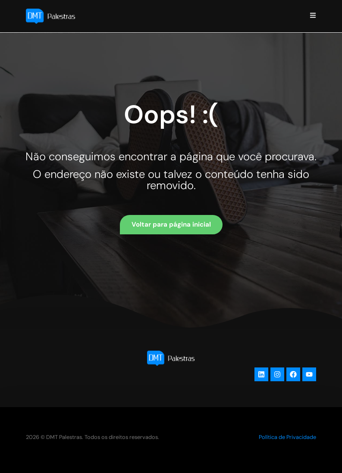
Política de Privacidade (287, 437)
